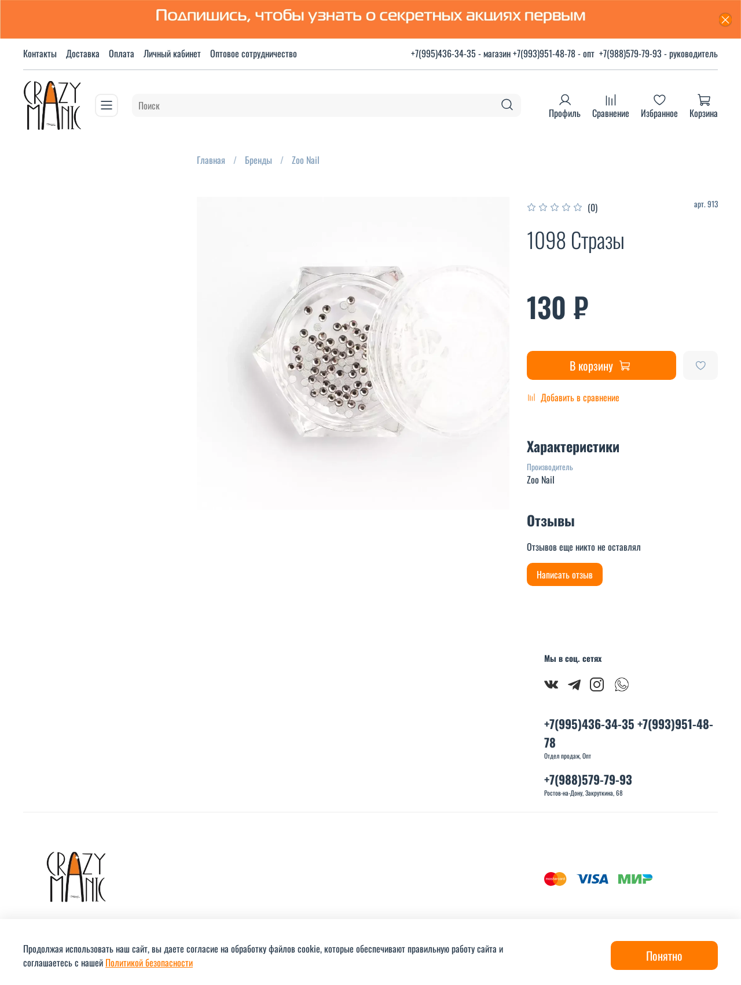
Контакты (40, 53)
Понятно (664, 955)
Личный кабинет (172, 53)
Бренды (258, 160)
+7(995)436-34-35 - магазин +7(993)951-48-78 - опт (503, 53)
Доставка (83, 53)
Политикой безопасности (149, 962)
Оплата (121, 53)
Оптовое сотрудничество (253, 53)
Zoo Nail (306, 160)
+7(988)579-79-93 (588, 779)
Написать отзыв (565, 574)
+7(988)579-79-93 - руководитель (658, 53)
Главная (211, 160)
